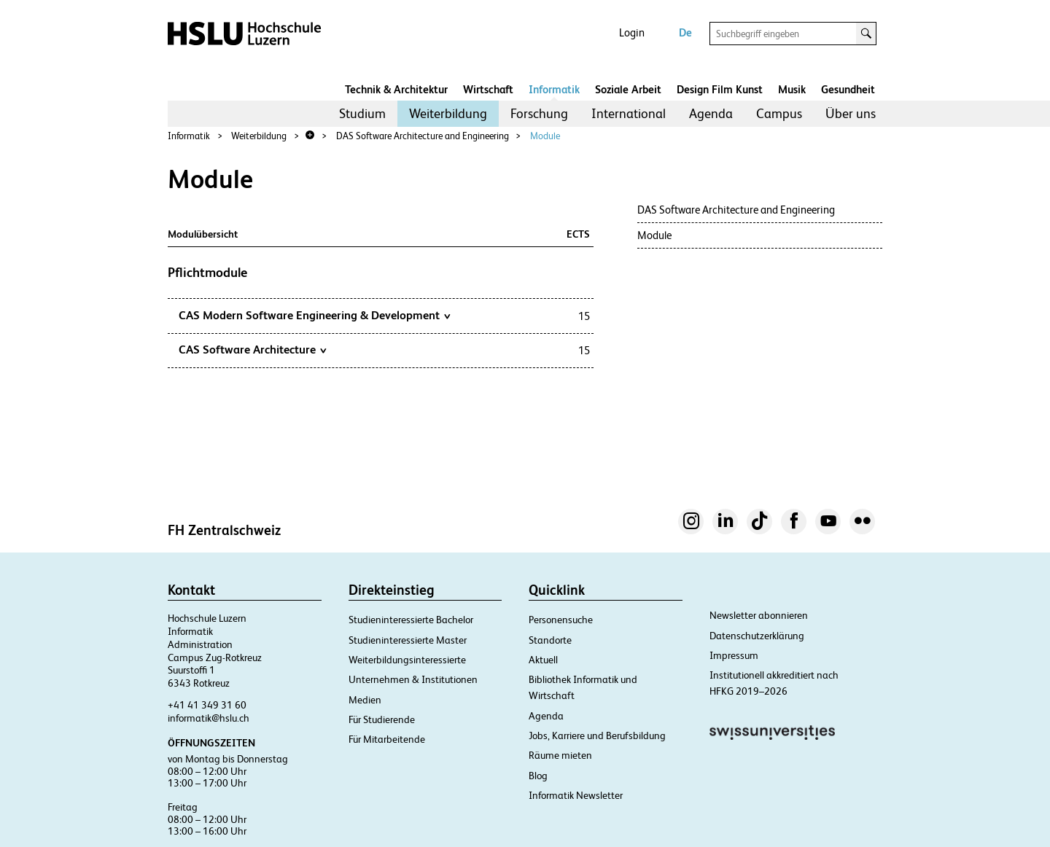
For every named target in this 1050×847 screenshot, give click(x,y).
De (685, 32)
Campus (779, 113)
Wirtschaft (488, 89)
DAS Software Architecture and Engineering (422, 135)
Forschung (539, 113)
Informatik (554, 89)
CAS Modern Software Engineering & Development (314, 315)
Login (632, 32)
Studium (362, 113)
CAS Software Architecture (252, 349)
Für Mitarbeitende (387, 739)
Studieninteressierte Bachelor (411, 619)
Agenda (711, 113)
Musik (792, 89)
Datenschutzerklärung (756, 635)
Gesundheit (848, 89)
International (628, 113)
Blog (538, 775)
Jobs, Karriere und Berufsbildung (597, 735)
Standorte (550, 640)
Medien (365, 700)
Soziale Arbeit (628, 89)
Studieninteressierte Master (408, 640)
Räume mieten (560, 755)
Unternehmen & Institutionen (413, 679)
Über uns (850, 113)
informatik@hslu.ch (208, 718)
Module (545, 135)
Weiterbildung (448, 113)
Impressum (733, 655)
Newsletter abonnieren (758, 615)
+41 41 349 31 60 (207, 705)
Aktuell (543, 660)
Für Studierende (382, 719)
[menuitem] (362, 114)
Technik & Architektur (396, 89)
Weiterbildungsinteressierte (407, 660)
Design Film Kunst (720, 89)
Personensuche (561, 619)
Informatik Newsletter (576, 795)
